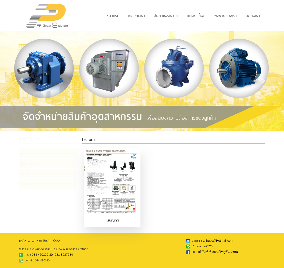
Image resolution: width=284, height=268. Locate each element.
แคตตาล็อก (196, 15)
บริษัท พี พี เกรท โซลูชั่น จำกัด (218, 252)
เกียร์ (25, 153)
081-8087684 (64, 254)
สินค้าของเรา (166, 15)
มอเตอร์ (27, 183)
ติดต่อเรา (253, 15)
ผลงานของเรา (225, 15)
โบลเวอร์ (29, 163)
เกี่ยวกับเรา (136, 15)
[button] (21, 81)
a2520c (209, 246)
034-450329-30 (42, 254)
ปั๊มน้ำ (25, 173)
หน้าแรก (112, 15)
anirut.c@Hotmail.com (218, 240)
